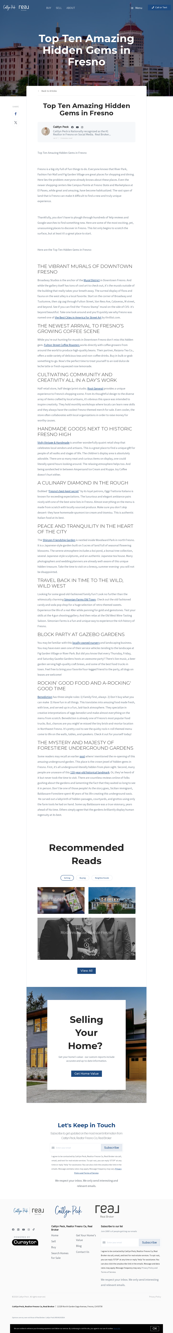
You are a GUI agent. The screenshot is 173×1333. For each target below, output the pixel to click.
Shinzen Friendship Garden (59, 540)
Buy (48, 8)
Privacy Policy (155, 1296)
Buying (83, 878)
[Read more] (86, 945)
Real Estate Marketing (61, 899)
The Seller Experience (111, 899)
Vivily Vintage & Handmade (54, 442)
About (71, 8)
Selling (67, 878)
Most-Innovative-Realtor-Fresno (86, 932)
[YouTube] (23, 1229)
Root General (95, 388)
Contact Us (82, 1252)
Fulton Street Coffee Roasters (62, 345)
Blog (79, 1246)
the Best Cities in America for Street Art (78, 317)
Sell (59, 8)
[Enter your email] (78, 1148)
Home (54, 1235)
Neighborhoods (102, 878)
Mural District (92, 280)
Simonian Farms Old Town (80, 599)
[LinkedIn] (18, 1229)
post (82, 756)
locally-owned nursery (86, 642)
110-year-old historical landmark (89, 772)
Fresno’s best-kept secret (64, 491)
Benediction (45, 697)
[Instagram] (29, 1229)
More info (117, 1328)
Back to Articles (49, 90)
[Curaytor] (25, 1244)
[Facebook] (13, 1229)
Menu (136, 8)
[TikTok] (34, 1229)
